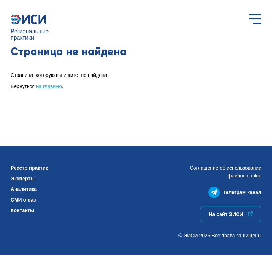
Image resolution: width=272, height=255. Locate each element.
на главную (49, 86)
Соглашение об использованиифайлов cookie (225, 171)
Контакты (22, 210)
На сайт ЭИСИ (231, 214)
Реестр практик (29, 168)
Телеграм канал (234, 191)
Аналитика (24, 189)
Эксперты (23, 178)
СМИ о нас (23, 200)
